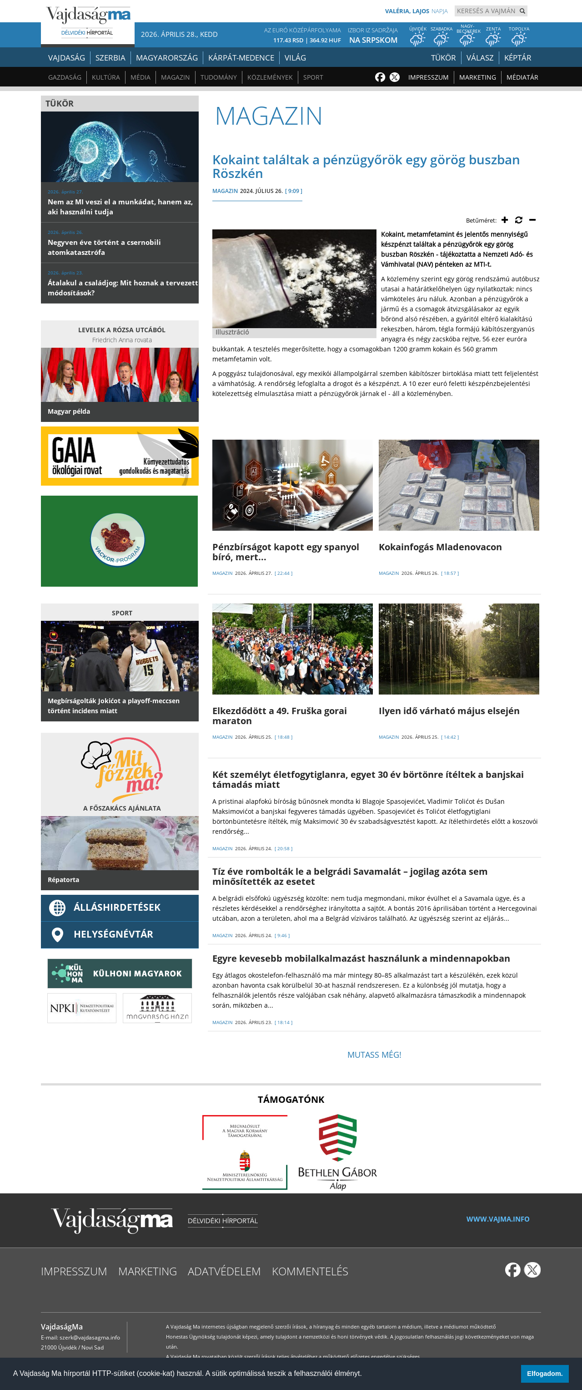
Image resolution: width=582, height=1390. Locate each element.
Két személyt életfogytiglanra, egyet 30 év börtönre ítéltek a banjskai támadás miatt (368, 779)
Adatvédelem (224, 1270)
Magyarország (167, 57)
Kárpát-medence (241, 57)
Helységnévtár (100, 934)
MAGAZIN (225, 191)
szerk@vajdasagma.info (90, 1337)
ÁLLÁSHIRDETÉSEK (104, 907)
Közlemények (270, 77)
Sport (313, 77)
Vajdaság (66, 57)
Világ (295, 57)
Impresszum (428, 77)
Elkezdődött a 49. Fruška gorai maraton (279, 716)
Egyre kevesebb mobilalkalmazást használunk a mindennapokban (361, 958)
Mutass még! (374, 1054)
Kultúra (106, 77)
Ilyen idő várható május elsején (449, 711)
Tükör (443, 57)
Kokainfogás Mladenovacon (440, 547)
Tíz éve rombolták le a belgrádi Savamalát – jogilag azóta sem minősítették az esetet (350, 876)
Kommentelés (310, 1270)
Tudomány (219, 77)
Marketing (477, 77)
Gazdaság (64, 77)
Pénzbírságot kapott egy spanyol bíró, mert (285, 552)
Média (140, 77)
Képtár (518, 57)
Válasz (480, 57)
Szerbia (110, 57)
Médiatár (522, 77)
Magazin (175, 77)
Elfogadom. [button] (544, 1373)
